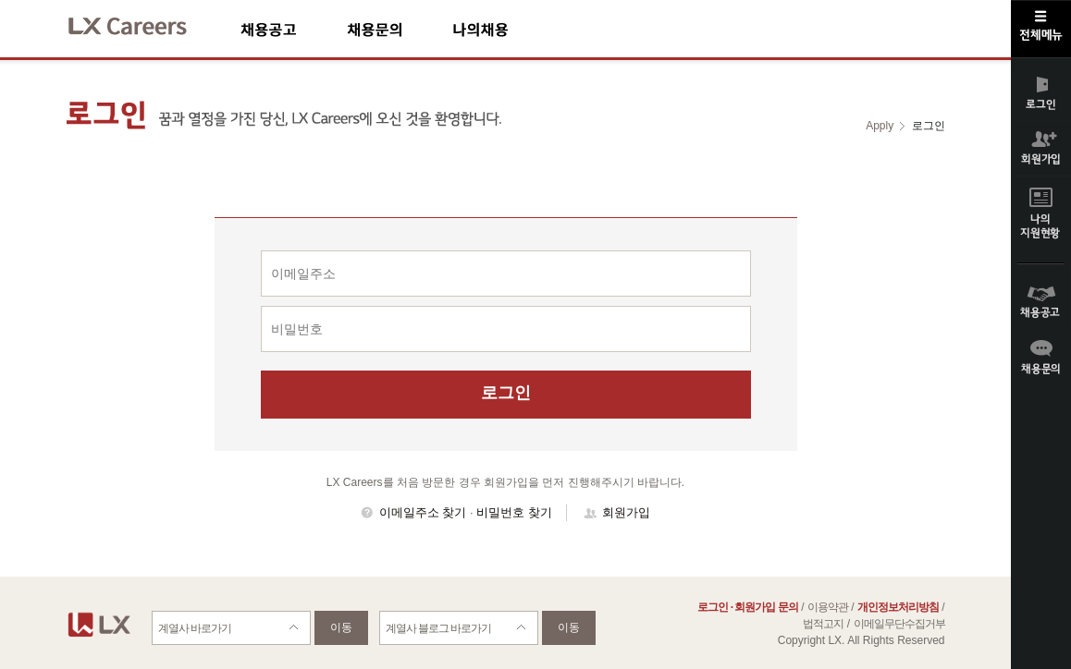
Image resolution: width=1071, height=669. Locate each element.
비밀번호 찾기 (514, 512)
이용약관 (827, 607)
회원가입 (626, 512)
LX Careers (143, 23)
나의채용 (507, 29)
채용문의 (399, 29)
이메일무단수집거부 (899, 623)
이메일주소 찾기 (423, 512)
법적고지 (823, 623)
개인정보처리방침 (898, 607)
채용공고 (293, 29)
